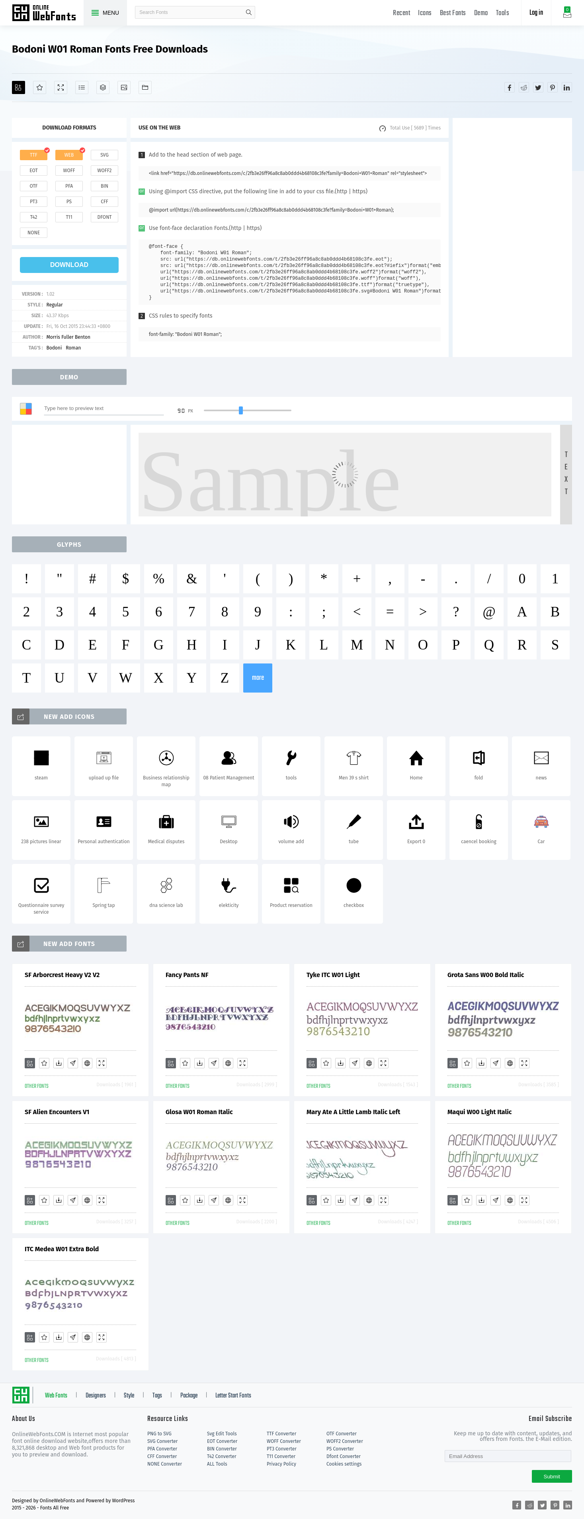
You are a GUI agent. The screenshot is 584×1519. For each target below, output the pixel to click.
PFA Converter (162, 1449)
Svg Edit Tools (222, 1434)
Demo (481, 13)
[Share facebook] (509, 87)
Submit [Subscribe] (552, 1477)
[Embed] (87, 1063)
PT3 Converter (282, 1449)
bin (104, 186)
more (258, 678)
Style (129, 1396)
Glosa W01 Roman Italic (199, 1112)
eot (33, 170)
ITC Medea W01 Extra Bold (62, 1249)
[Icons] (124, 87)
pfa (69, 186)
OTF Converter (341, 1434)
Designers (96, 1396)
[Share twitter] (538, 87)
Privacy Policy (281, 1464)
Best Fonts (453, 13)
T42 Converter (221, 1456)
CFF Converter (162, 1456)
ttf (33, 155)
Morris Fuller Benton (68, 337)
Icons (425, 13)
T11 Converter (281, 1456)
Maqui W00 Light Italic (479, 1112)
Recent (401, 13)
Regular (54, 305)
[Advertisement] (512, 237)
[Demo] (60, 87)
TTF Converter (281, 1434)
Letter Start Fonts (233, 1396)
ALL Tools (217, 1464)
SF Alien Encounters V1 (57, 1112)
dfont (104, 217)
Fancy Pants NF (187, 975)
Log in (536, 13)
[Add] (18, 87)
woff (69, 170)
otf (34, 186)
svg (104, 155)
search (249, 12)
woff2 (105, 170)
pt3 (33, 201)
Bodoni (54, 348)
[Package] (102, 87)
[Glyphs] (81, 87)
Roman (73, 348)
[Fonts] (145, 87)
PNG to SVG (159, 1434)
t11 (69, 217)
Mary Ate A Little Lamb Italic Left (353, 1112)
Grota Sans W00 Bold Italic (485, 975)
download (69, 264)
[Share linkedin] (567, 87)
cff (104, 201)
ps (69, 201)
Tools (503, 13)
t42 (33, 217)
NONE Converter (164, 1464)
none (33, 233)
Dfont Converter (343, 1456)
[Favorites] (39, 87)
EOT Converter (222, 1441)
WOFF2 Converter (344, 1441)
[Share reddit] (524, 87)
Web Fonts (56, 1396)
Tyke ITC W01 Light (333, 975)
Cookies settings (343, 1464)
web (69, 155)
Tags (157, 1396)
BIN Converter (222, 1449)
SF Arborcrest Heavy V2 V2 (62, 975)
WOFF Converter (284, 1441)
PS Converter (340, 1449)
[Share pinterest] (552, 87)
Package (188, 1396)
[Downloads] (58, 1063)
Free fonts (48, 13)
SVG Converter (162, 1441)
